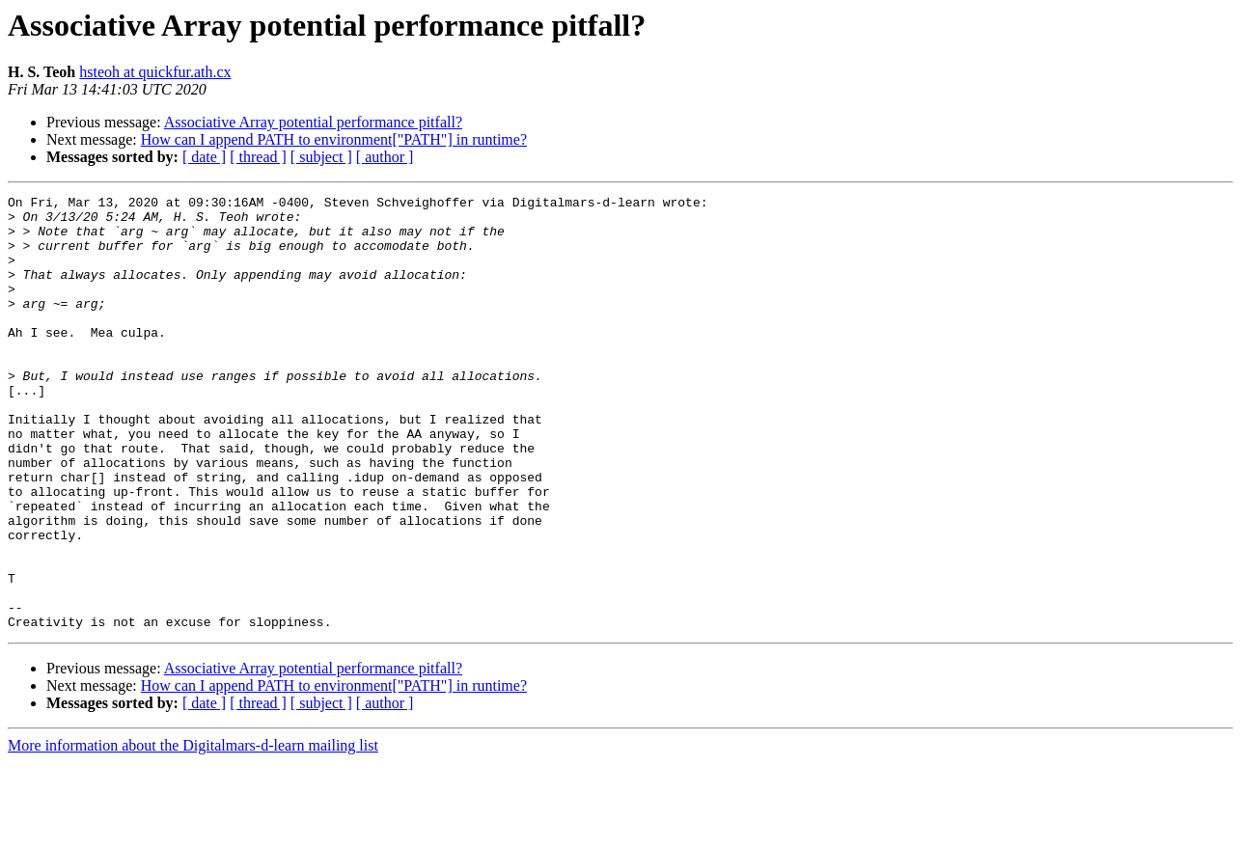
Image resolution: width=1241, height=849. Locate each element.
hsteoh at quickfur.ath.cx (155, 72)
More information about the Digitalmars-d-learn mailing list (193, 832)
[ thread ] (258, 157)
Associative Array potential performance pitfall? (313, 122)
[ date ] (204, 157)
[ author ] (385, 157)
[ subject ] (321, 157)
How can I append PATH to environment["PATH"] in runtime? (334, 139)
